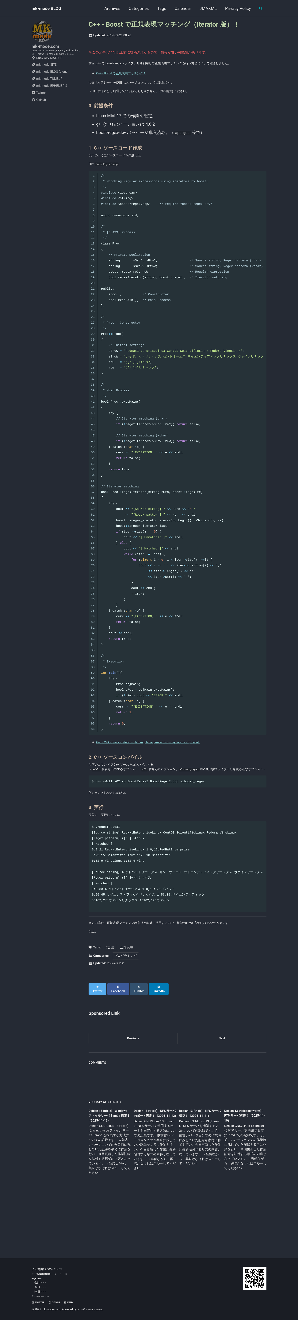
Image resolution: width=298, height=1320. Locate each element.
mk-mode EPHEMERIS (49, 99)
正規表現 (126, 998)
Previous (133, 1088)
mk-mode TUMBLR (47, 92)
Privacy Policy (234, 8)
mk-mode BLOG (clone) (50, 85)
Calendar (179, 8)
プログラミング (125, 1007)
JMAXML (204, 8)
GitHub (39, 113)
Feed (79, 1302)
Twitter (39, 106)
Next (221, 1088)
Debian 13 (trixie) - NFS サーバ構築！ (196, 1165)
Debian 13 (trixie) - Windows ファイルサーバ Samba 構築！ (108, 1167)
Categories (135, 8)
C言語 (110, 998)
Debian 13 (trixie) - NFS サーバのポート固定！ (153, 1167)
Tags (158, 8)
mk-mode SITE (44, 78)
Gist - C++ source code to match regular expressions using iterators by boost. (167, 764)
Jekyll (81, 1309)
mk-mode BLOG (46, 8)
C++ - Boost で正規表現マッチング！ (131, 82)
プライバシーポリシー (44, 1296)
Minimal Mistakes (99, 1309)
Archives (109, 8)
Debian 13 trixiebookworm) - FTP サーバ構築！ (241, 1167)
